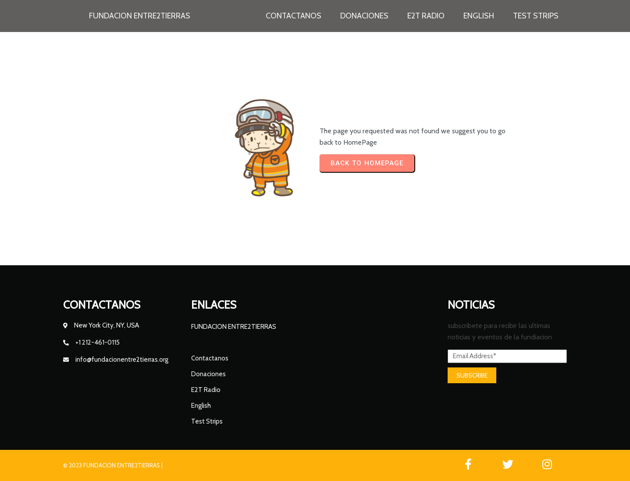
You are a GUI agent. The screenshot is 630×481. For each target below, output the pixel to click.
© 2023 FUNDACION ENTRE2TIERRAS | (113, 465)
